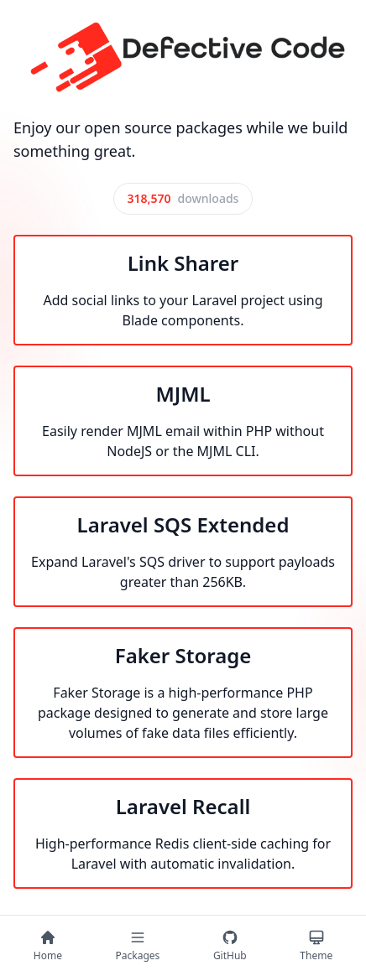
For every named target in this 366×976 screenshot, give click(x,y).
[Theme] (316, 945)
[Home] (48, 945)
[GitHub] (230, 945)
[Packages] (138, 945)
